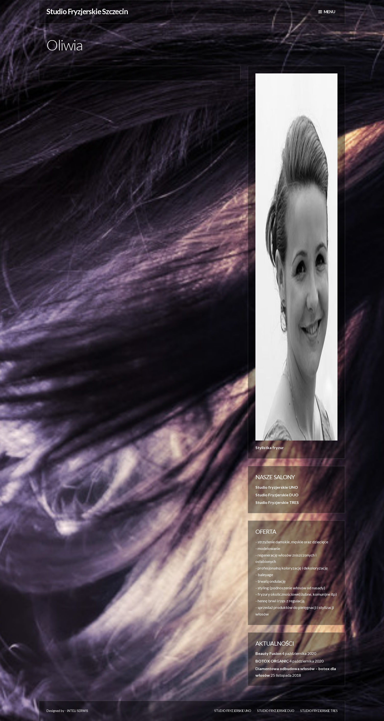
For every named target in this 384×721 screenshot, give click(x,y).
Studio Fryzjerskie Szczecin (87, 11)
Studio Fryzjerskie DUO (277, 494)
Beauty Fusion (268, 653)
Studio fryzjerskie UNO (276, 487)
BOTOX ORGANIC (272, 661)
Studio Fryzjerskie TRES (277, 502)
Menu (326, 11)
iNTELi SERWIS (77, 711)
